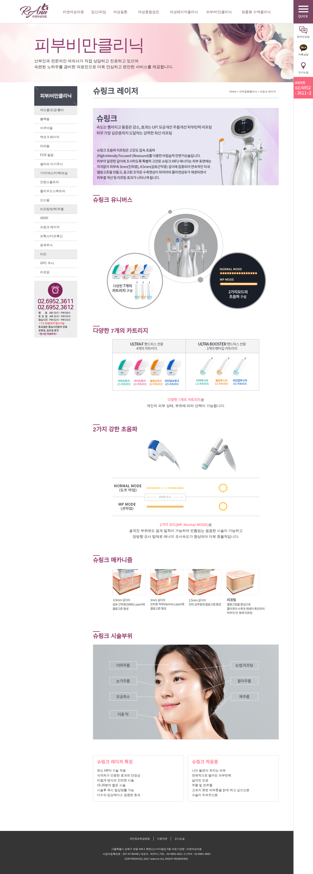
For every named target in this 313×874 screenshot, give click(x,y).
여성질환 (120, 12)
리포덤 (44, 272)
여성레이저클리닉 (184, 12)
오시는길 (179, 838)
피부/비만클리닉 (219, 12)
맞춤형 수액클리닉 (256, 12)
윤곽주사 (46, 245)
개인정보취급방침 (140, 838)
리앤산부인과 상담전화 (303, 88)
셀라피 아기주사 (51, 164)
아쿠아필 (46, 128)
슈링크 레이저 (50, 227)
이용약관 (162, 838)
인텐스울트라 (49, 182)
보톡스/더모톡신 (51, 236)
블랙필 (44, 119)
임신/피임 (98, 12)
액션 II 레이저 (49, 137)
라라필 (44, 146)
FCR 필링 (47, 155)
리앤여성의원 (34, 10)
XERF (44, 218)
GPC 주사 (47, 263)
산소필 (44, 200)
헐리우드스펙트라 (52, 191)
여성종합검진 (148, 12)
